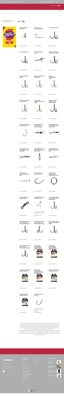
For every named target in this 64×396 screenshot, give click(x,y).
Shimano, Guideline (51, 375)
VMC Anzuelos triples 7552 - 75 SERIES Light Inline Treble (54, 198)
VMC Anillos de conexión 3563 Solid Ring (24, 174)
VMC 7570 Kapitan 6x (53, 27)
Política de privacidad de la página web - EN (26, 377)
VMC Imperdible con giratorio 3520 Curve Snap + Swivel (53, 125)
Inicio (24, 362)
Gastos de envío (26, 368)
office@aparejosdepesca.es (18, 1)
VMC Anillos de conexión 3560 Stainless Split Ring (53, 174)
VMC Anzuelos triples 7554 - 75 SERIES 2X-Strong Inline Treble (39, 222)
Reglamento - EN (26, 366)
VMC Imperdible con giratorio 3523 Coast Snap (53, 150)
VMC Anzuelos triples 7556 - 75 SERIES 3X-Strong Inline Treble (25, 222)
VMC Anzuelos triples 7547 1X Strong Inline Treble (54, 222)
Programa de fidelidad (25, 381)
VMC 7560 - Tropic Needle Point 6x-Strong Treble (52, 101)
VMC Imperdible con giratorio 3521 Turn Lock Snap (24, 150)
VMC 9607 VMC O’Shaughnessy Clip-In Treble (39, 101)
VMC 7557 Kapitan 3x (24, 51)
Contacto (25, 383)
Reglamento (25, 364)
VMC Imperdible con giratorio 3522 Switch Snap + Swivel (39, 150)
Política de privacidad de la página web (26, 372)
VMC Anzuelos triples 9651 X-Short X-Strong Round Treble (25, 246)
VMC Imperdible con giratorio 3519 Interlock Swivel (38, 125)
